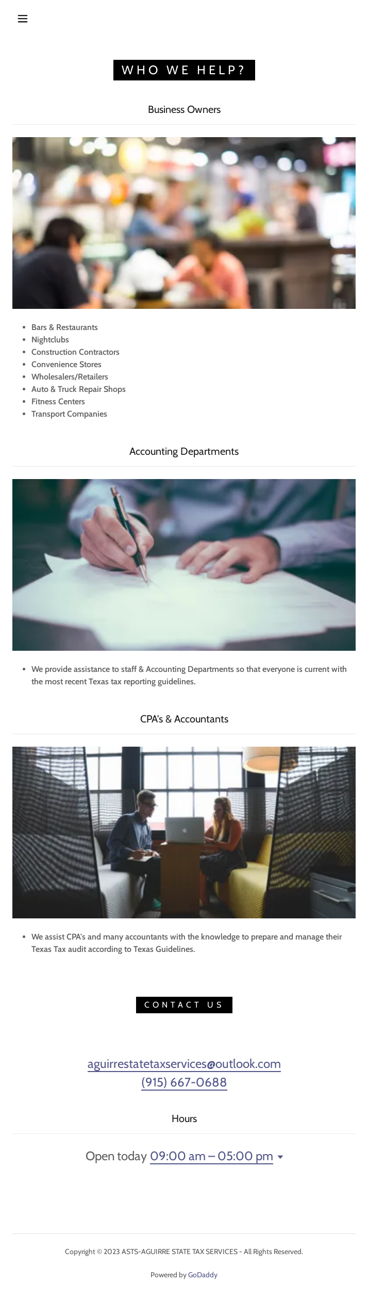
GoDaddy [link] (203, 1274)
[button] (29, 18)
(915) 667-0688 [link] (184, 1082)
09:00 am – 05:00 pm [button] (211, 1155)
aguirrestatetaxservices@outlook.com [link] (184, 1063)
